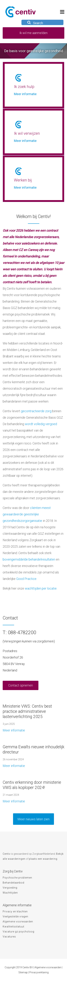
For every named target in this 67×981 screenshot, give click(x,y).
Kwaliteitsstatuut (13, 926)
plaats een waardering (43, 858)
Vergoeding (10, 887)
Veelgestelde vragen (15, 916)
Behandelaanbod (13, 882)
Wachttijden (10, 892)
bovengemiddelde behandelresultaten (29, 559)
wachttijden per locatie (41, 588)
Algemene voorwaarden (18, 921)
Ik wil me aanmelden (33, 33)
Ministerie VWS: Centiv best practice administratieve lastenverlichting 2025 (27, 711)
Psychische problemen (17, 877)
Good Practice (26, 579)
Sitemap (23, 972)
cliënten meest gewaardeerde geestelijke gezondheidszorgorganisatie (27, 514)
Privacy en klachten (15, 911)
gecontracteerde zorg (36, 411)
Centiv (7, 853)
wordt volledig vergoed (41, 424)
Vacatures (9, 936)
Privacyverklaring (39, 972)
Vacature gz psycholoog (18, 931)
